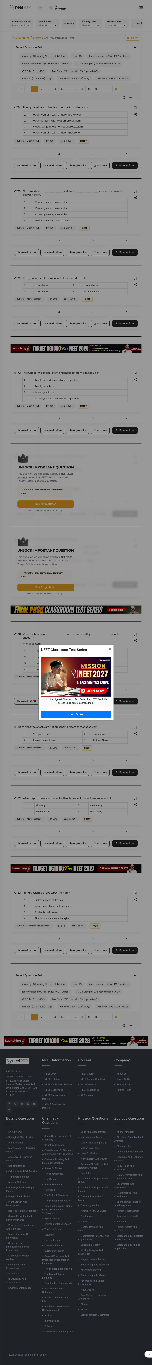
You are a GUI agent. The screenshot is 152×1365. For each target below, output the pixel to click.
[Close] (110, 649)
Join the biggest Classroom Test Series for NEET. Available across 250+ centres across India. (76, 701)
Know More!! (76, 714)
